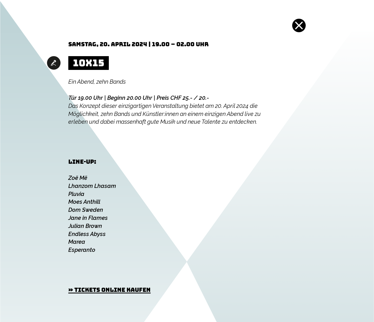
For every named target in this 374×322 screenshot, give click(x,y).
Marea (76, 241)
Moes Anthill (84, 201)
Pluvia (76, 193)
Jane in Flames (88, 217)
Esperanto (81, 249)
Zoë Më (77, 177)
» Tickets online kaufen (109, 290)
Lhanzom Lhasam (92, 185)
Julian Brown (85, 225)
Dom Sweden (85, 209)
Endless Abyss (87, 234)
